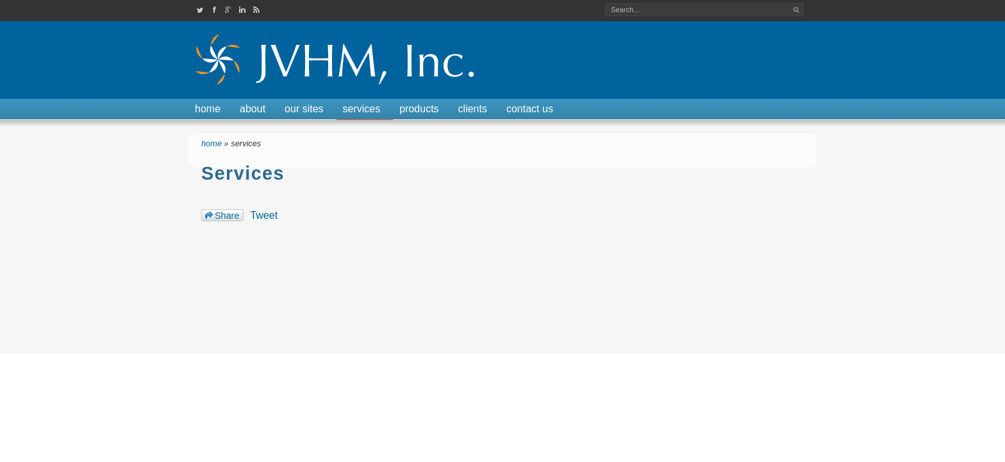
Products (418, 108)
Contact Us (529, 108)
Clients (472, 108)
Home (207, 108)
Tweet (264, 215)
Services (362, 108)
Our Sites (304, 108)
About (252, 108)
